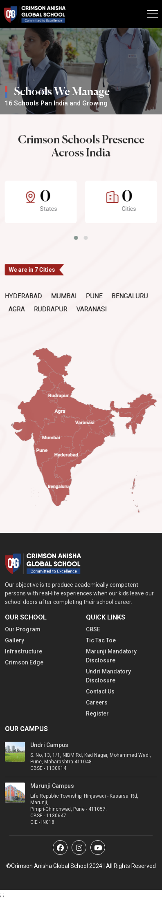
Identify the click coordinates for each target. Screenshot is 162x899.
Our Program (22, 629)
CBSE (93, 629)
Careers (97, 702)
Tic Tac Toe (101, 640)
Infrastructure (23, 651)
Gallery (14, 640)
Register (97, 713)
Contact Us (100, 691)
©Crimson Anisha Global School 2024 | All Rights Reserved (81, 866)
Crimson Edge (24, 662)
